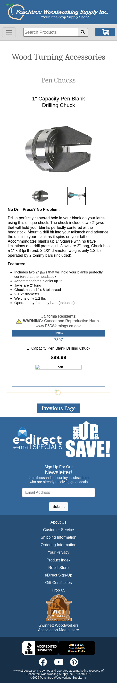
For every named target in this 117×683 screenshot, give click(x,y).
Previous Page (58, 408)
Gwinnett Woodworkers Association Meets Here (58, 627)
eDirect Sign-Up (58, 575)
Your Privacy (58, 552)
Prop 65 (58, 590)
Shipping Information (58, 537)
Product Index (59, 560)
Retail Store (58, 568)
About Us (58, 522)
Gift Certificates (58, 583)
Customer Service (58, 530)
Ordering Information (58, 545)
